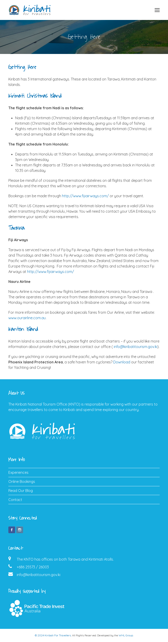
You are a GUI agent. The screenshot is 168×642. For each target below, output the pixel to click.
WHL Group (126, 635)
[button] (157, 10)
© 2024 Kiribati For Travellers (53, 635)
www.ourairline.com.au (27, 318)
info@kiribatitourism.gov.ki (135, 346)
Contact (15, 499)
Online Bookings (21, 481)
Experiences (18, 472)
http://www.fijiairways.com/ (85, 196)
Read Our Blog (20, 490)
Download (121, 362)
